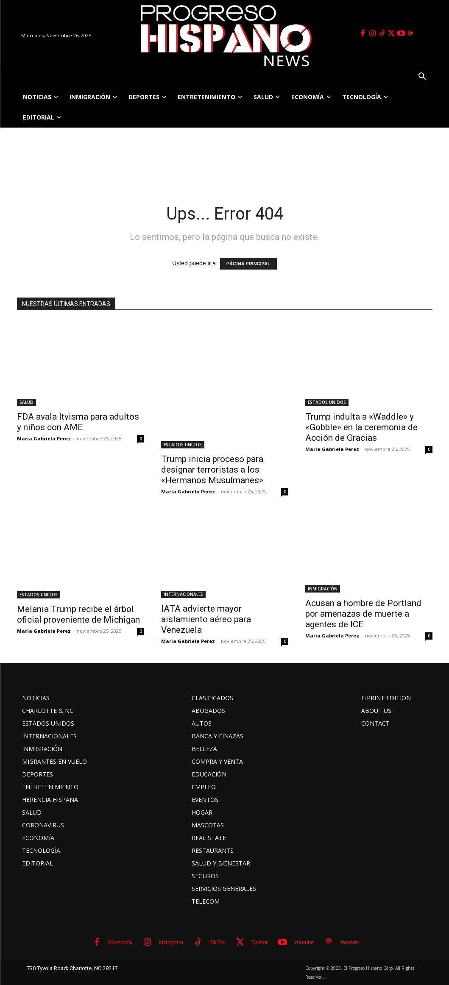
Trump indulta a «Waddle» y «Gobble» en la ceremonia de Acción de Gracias (361, 427)
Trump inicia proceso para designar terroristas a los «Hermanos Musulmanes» (212, 469)
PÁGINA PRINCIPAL (248, 263)
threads (349, 942)
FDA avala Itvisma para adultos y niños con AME (78, 422)
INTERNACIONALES (183, 594)
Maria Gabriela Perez (44, 438)
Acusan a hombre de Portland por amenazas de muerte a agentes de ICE (363, 613)
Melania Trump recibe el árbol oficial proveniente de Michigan (78, 614)
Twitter (259, 942)
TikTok (217, 942)
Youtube (304, 942)
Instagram (171, 942)
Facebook (120, 942)
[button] (422, 77)
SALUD (26, 402)
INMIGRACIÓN (322, 589)
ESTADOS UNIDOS (183, 445)
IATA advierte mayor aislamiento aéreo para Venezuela (206, 619)
